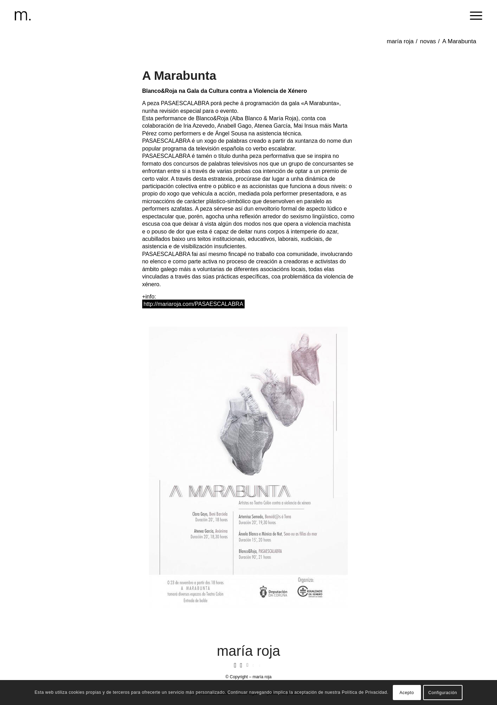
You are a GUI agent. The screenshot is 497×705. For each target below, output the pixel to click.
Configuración (442, 692)
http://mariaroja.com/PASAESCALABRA (193, 304)
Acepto (407, 692)
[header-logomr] (23, 16)
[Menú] (473, 16)
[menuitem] (473, 16)
